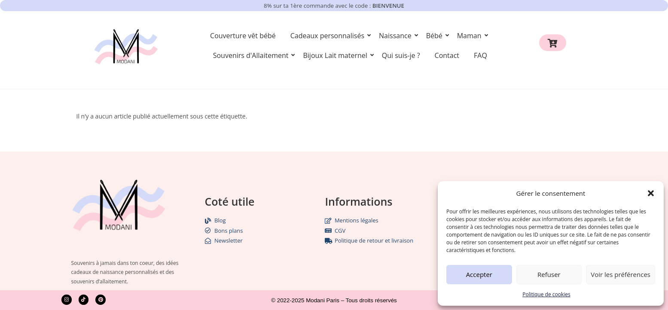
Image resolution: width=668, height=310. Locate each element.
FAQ (480, 55)
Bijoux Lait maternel (336, 55)
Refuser (549, 274)
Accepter (479, 274)
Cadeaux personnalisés (328, 35)
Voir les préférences (620, 274)
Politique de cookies (546, 294)
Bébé (435, 35)
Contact (447, 55)
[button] (651, 193)
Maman (471, 35)
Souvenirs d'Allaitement (252, 55)
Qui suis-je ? (401, 55)
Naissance (397, 35)
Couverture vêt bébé (243, 35)
